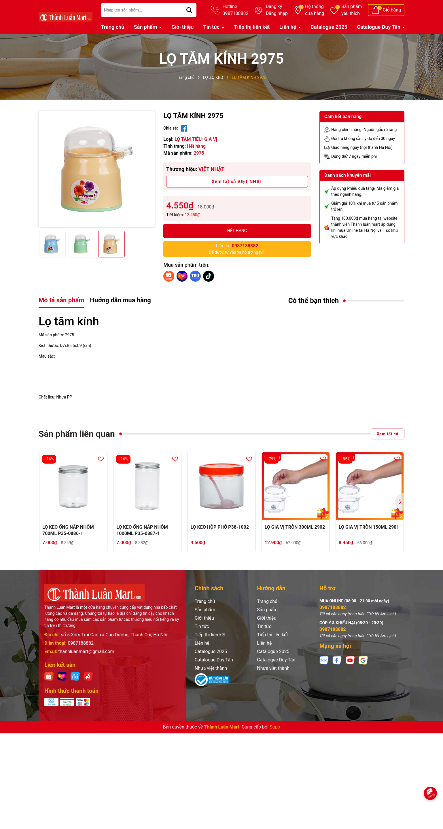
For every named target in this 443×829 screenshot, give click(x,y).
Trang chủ (112, 27)
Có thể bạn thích (313, 301)
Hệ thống (314, 10)
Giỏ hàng (392, 10)
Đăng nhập (277, 13)
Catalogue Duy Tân (379, 27)
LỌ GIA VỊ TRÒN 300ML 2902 (295, 527)
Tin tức (212, 27)
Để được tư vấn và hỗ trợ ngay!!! (237, 248)
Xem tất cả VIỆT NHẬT (237, 181)
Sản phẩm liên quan (77, 434)
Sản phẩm (351, 10)
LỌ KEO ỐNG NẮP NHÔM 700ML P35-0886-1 (68, 530)
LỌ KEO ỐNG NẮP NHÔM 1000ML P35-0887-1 (142, 530)
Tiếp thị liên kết (252, 27)
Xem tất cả (387, 433)
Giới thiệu (182, 27)
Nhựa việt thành (211, 668)
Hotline (235, 10)
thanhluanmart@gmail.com (86, 651)
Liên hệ (288, 27)
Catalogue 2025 (329, 27)
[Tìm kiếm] (189, 10)
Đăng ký (274, 6)
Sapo (275, 727)
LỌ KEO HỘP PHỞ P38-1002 (219, 527)
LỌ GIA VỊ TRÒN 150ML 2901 (369, 527)
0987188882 (81, 643)
